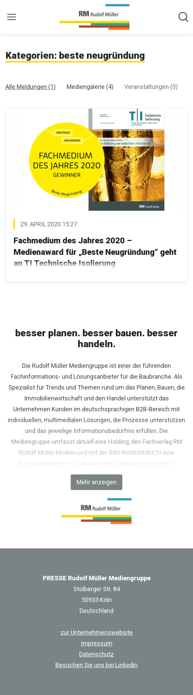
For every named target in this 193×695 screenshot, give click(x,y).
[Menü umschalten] (11, 17)
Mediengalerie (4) (90, 86)
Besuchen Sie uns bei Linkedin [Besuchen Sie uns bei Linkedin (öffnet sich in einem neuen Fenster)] (96, 665)
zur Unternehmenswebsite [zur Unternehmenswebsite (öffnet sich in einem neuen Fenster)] (96, 632)
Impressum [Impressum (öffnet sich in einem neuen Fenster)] (96, 643)
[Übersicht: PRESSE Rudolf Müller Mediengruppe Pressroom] (94, 17)
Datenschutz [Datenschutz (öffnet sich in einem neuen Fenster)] (96, 654)
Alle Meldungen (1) (30, 86)
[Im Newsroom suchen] (183, 17)
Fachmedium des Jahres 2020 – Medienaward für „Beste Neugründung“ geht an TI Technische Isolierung (95, 252)
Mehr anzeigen (96, 482)
